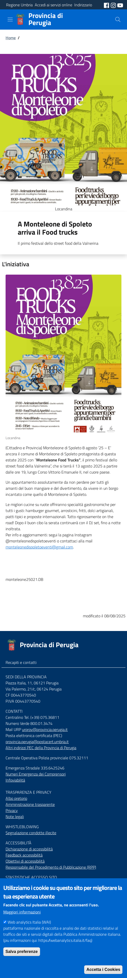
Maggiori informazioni (22, 921)
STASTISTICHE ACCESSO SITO (31, 877)
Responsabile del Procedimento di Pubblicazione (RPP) (51, 867)
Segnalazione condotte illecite (31, 833)
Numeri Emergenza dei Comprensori (36, 774)
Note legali (15, 816)
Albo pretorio (16, 798)
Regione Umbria (19, 5)
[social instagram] (114, 5)
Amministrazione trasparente (30, 804)
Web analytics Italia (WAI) (29, 931)
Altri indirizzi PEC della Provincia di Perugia (41, 748)
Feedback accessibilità (24, 855)
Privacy (12, 810)
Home (11, 38)
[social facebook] (107, 5)
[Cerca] (118, 19)
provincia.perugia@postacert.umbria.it (37, 742)
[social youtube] (120, 5)
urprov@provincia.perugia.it (45, 729)
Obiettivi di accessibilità (25, 861)
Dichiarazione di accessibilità (29, 849)
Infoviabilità (15, 780)
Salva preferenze (22, 961)
